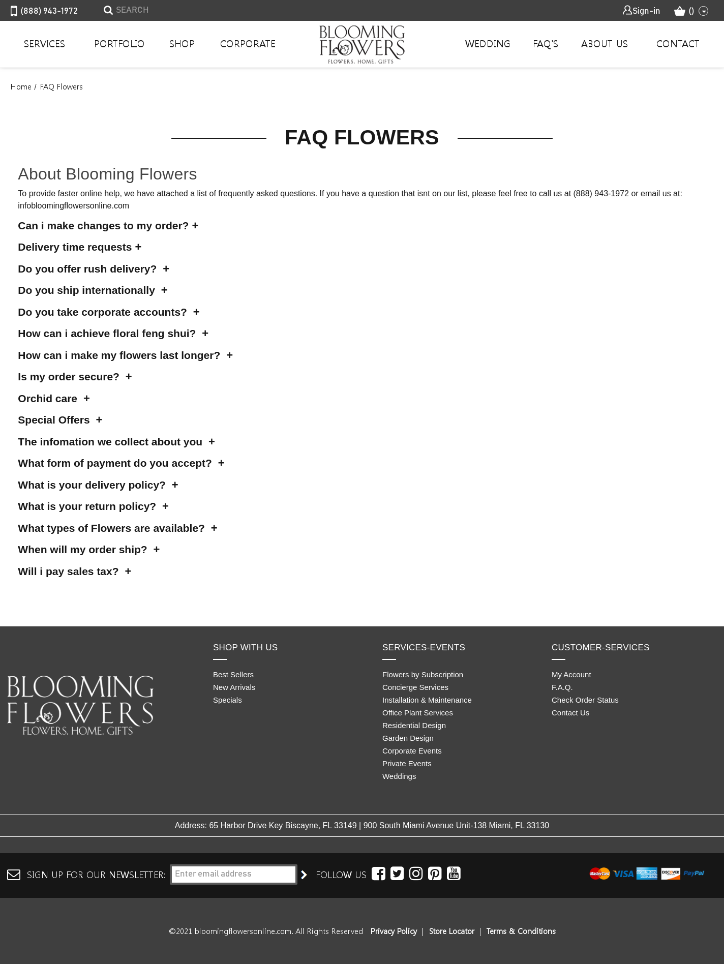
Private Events (407, 763)
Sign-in (641, 10)
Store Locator (451, 931)
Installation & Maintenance (427, 700)
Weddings (399, 776)
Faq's (545, 43)
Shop (182, 43)
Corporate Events (412, 750)
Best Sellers (233, 674)
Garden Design (408, 738)
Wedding (487, 43)
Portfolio (119, 43)
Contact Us (570, 712)
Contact (678, 43)
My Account (571, 674)
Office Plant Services (417, 712)
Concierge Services (415, 687)
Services (44, 43)
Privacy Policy (394, 931)
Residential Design (414, 725)
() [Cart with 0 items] (691, 11)
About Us (604, 43)
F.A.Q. (562, 687)
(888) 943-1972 (44, 11)
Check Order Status (585, 700)
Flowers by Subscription (422, 674)
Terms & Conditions (521, 931)
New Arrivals (234, 687)
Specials (227, 700)
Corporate (248, 43)
